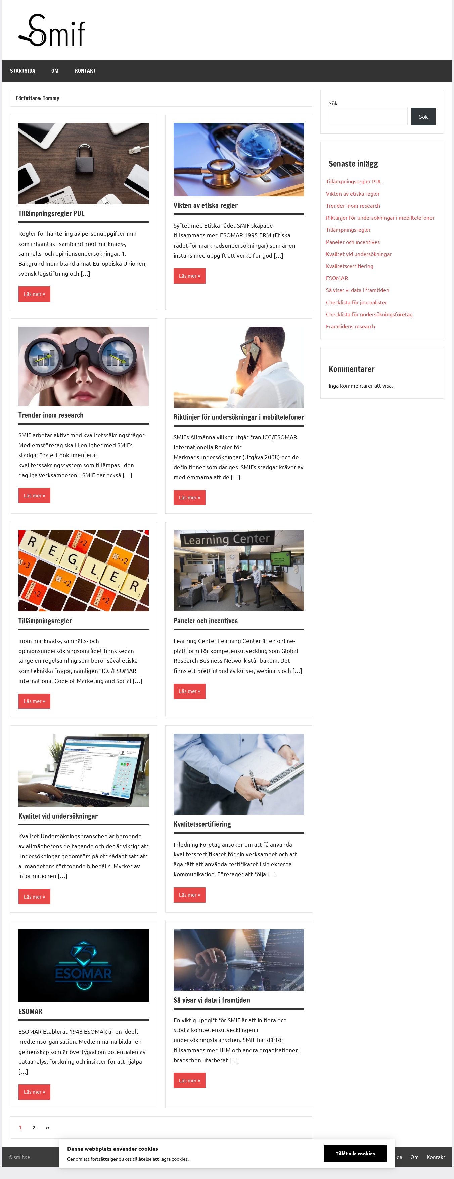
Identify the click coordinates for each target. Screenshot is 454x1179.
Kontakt (85, 70)
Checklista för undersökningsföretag (369, 314)
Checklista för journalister (356, 302)
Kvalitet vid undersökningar (61, 827)
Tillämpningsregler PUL (54, 213)
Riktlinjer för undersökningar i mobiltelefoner (221, 422)
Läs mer (33, 294)
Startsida (22, 70)
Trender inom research (53, 415)
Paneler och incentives (208, 631)
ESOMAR (31, 1023)
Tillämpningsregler (47, 631)
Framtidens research (350, 326)
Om (55, 70)
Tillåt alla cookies (355, 1153)
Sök (333, 103)
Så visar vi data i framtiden (214, 1012)
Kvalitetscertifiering (205, 835)
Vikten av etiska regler (208, 205)
